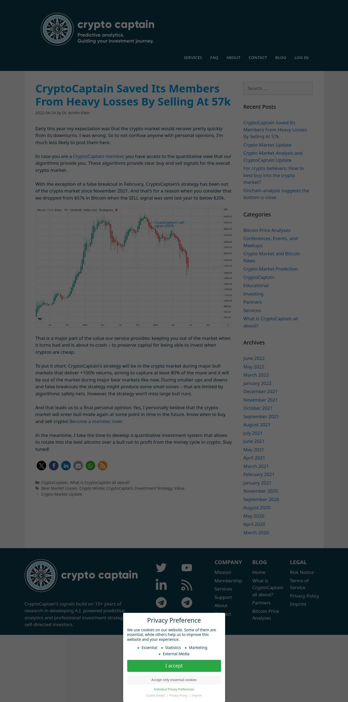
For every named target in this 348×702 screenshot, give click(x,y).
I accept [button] (174, 665)
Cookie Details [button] (156, 695)
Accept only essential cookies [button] (174, 680)
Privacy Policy (178, 695)
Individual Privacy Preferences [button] (174, 689)
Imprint (197, 695)
